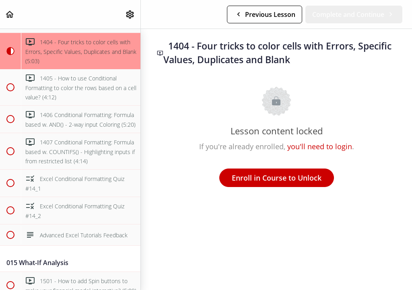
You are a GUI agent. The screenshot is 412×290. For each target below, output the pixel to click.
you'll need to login (319, 146)
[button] (10, 14)
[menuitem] (130, 14)
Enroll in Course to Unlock (276, 178)
